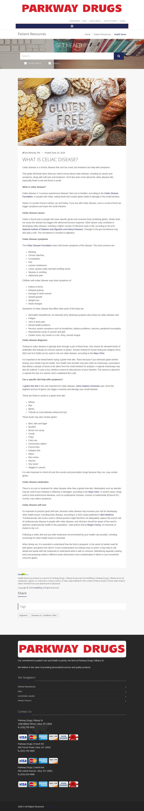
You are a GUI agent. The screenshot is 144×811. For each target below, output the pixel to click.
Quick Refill (95, 21)
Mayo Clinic (98, 353)
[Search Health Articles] (67, 56)
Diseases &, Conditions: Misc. (44, 615)
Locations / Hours (26, 696)
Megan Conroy (94, 525)
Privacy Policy (25, 701)
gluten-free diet (31, 386)
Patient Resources (102, 34)
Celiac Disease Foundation (39, 245)
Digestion (23, 615)
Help (85, 21)
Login (122, 21)
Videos (54, 63)
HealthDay (37, 588)
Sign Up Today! (110, 21)
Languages (74, 21)
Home (87, 34)
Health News (32, 63)
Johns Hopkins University (88, 386)
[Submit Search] (119, 56)
